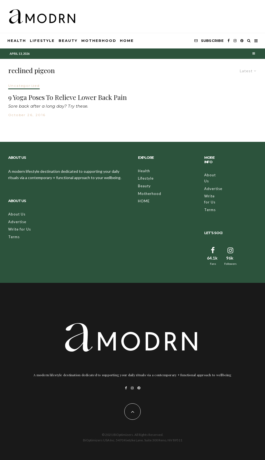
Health (16, 40)
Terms (14, 237)
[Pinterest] (241, 40)
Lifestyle (42, 40)
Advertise (17, 222)
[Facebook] (229, 40)
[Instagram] (235, 40)
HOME (127, 40)
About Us (16, 214)
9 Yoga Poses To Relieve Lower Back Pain (67, 97)
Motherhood (98, 40)
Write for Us (19, 229)
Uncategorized (24, 86)
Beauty (68, 40)
